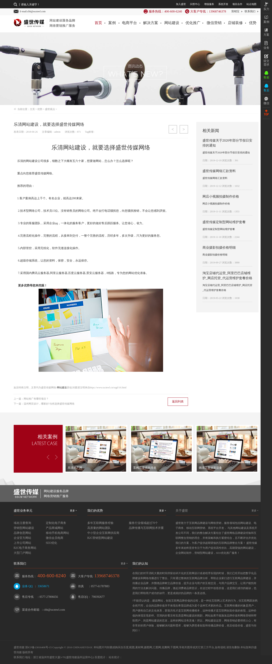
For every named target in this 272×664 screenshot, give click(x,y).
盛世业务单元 (23, 510)
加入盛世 (181, 4)
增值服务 (209, 4)
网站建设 (171, 23)
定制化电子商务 (56, 523)
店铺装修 (235, 23)
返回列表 (178, 401)
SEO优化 (51, 542)
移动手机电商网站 (57, 532)
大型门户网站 (22, 552)
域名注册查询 (22, 523)
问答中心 (195, 4)
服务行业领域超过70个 (143, 523)
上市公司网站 (22, 542)
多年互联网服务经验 (100, 523)
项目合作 (237, 4)
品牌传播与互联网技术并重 (146, 527)
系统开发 (223, 4)
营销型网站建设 (24, 527)
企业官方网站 (22, 537)
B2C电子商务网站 (25, 547)
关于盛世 (182, 510)
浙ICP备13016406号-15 (38, 647)
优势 (252, 23)
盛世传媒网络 (132, 147)
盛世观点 (50, 109)
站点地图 (251, 4)
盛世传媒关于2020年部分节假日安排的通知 (226, 152)
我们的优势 (95, 510)
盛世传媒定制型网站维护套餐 (224, 222)
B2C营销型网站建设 (100, 537)
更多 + (73, 510)
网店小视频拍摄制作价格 (220, 196)
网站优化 (134, 273)
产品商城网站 (54, 527)
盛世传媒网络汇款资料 (219, 171)
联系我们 (250, 11)
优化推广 (192, 23)
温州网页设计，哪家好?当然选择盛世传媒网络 (49, 403)
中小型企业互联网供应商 (103, 532)
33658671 (43, 586)
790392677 (98, 596)
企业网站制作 (184, 552)
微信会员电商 (54, 537)
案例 (112, 23)
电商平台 (129, 23)
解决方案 (150, 23)
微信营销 (214, 23)
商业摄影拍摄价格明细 (219, 247)
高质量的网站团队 (99, 527)
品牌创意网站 (22, 532)
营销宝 (235, 11)
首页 (98, 23)
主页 (32, 109)
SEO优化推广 (224, 552)
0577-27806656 (49, 596)
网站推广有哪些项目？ (36, 398)
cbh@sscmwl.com (54, 609)
